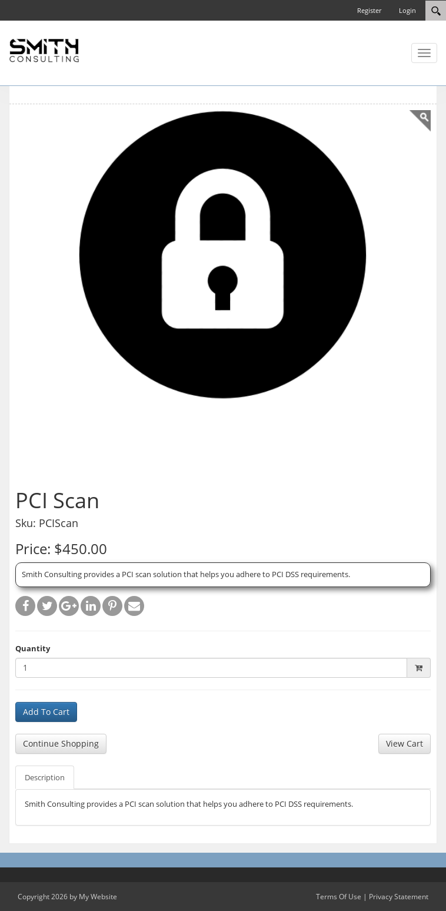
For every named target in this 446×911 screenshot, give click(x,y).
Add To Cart (46, 711)
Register (369, 10)
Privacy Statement (398, 897)
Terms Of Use (338, 897)
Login (407, 10)
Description (45, 777)
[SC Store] (44, 49)
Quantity (32, 648)
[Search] (435, 11)
